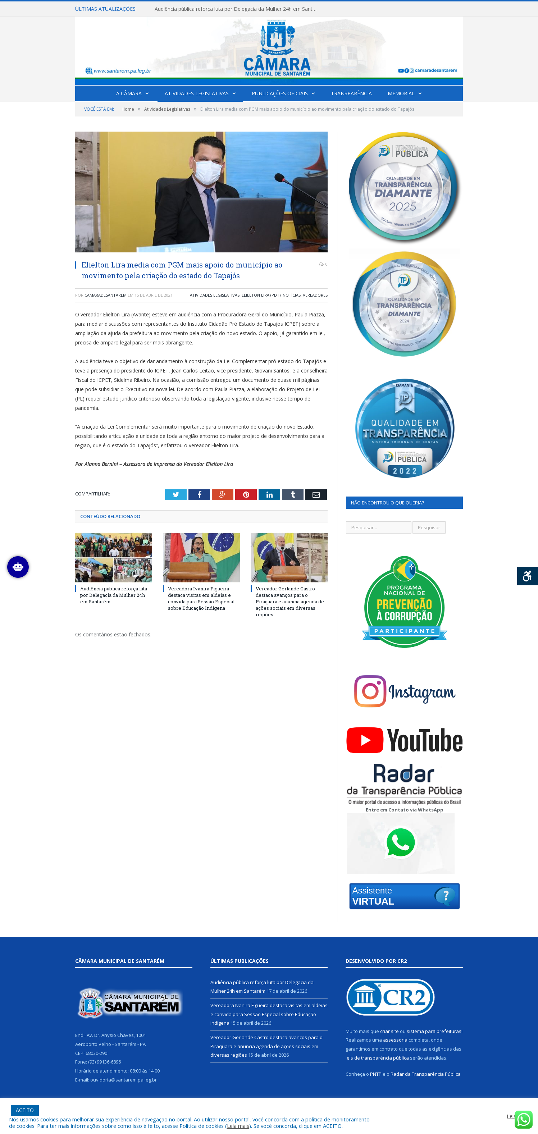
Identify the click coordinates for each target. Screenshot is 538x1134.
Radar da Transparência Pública (426, 1074)
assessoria (395, 1040)
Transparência (351, 93)
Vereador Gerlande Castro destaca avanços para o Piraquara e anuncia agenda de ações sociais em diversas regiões (290, 601)
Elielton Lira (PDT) (261, 295)
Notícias (292, 295)
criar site (389, 1031)
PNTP (376, 1074)
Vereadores (315, 295)
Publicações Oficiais (280, 93)
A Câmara (129, 93)
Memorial (401, 93)
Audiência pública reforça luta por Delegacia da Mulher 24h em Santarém (237, 9)
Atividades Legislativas (197, 93)
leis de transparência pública (377, 1058)
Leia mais (238, 1125)
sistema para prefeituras (434, 1031)
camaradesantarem (106, 295)
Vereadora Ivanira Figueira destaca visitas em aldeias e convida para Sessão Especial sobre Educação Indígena (201, 598)
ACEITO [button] (25, 1110)
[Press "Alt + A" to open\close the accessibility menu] (527, 576)
